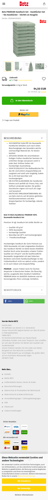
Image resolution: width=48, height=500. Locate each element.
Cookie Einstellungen (12, 411)
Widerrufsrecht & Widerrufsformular (18, 394)
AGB (6, 403)
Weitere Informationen (24, 495)
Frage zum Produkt (11, 120)
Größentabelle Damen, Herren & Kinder (20, 382)
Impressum (8, 407)
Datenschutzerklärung (26, 476)
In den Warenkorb (21, 100)
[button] (13, 301)
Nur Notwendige (24, 488)
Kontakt (7, 374)
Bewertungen (12, 290)
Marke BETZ (9, 378)
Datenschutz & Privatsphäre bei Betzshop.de (22, 390)
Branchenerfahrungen (13, 386)
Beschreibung (12, 138)
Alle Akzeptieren (24, 481)
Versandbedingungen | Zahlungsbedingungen (22, 398)
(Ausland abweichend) (25, 80)
